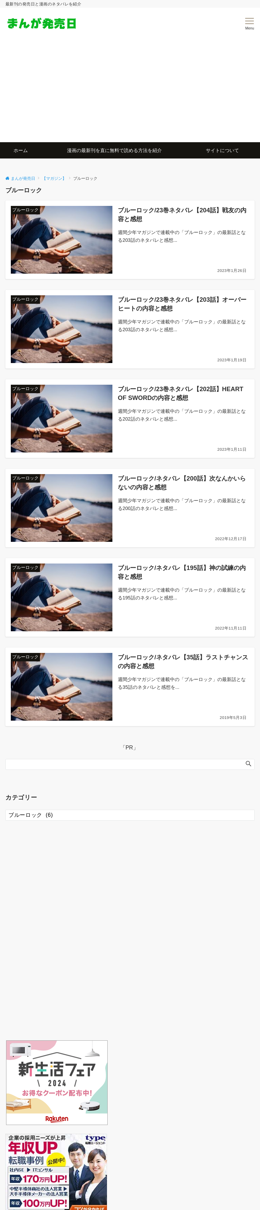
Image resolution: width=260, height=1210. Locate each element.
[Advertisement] (130, 91)
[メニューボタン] (250, 24)
